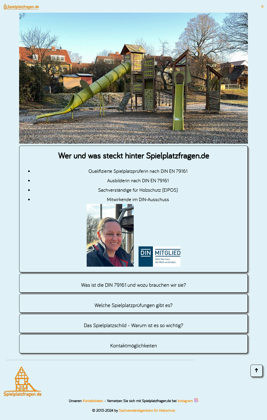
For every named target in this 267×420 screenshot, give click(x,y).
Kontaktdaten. (93, 400)
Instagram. (188, 400)
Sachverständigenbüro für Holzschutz (147, 410)
